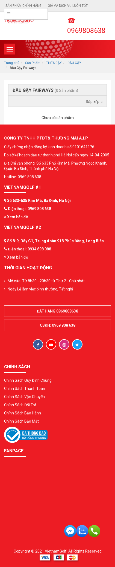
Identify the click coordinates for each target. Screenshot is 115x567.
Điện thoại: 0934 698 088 (29, 249)
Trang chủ (11, 63)
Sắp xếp (94, 101)
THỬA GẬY (54, 63)
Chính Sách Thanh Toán (24, 388)
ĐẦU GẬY (74, 63)
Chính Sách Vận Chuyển (24, 397)
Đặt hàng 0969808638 (57, 311)
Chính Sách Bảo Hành (22, 413)
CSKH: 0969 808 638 (57, 325)
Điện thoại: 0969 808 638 (29, 209)
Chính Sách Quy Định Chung (28, 380)
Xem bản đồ (16, 217)
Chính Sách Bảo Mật (21, 421)
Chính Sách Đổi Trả (20, 405)
